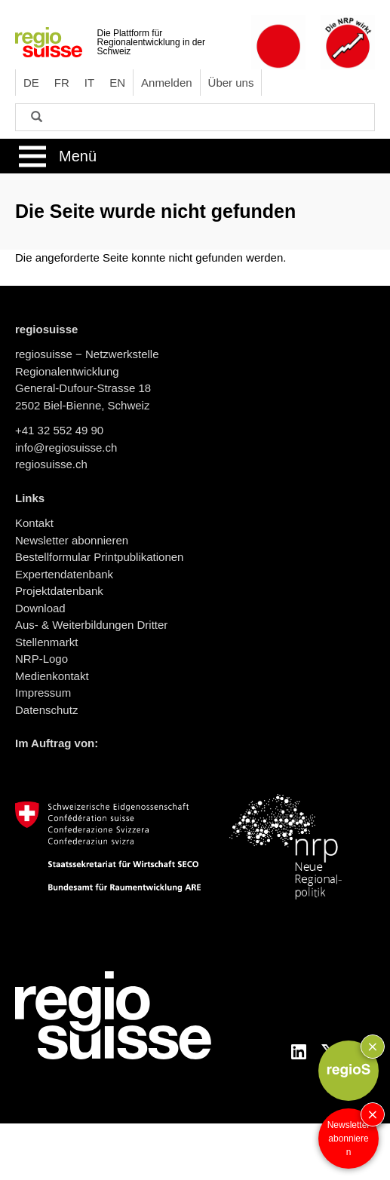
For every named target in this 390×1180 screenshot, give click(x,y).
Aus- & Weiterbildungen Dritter (91, 624)
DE (31, 82)
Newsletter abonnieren (348, 1138)
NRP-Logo (41, 658)
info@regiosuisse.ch (66, 447)
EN (117, 82)
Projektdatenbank (59, 590)
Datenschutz (46, 709)
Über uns (231, 82)
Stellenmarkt (46, 642)
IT (89, 82)
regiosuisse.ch (51, 464)
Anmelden (166, 82)
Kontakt (34, 522)
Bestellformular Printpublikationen (99, 556)
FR (61, 82)
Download (40, 608)
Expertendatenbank (64, 574)
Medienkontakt (52, 676)
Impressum (43, 692)
